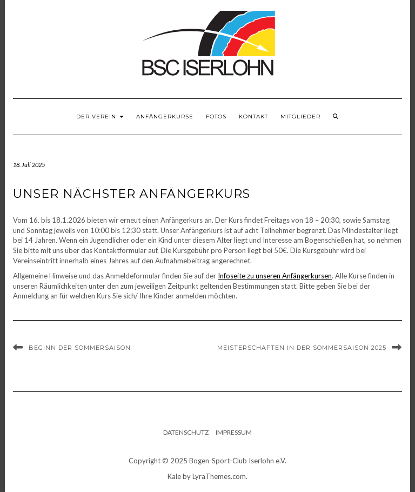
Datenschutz (186, 432)
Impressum (234, 432)
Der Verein (100, 116)
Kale (174, 476)
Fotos (216, 116)
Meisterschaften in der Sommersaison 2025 (301, 347)
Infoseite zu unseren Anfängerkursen (275, 275)
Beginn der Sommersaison (80, 347)
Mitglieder (300, 116)
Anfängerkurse (164, 116)
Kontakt (253, 116)
